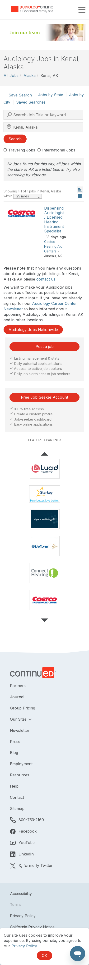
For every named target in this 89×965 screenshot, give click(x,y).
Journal (17, 696)
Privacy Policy (23, 915)
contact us (45, 279)
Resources (19, 775)
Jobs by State (50, 94)
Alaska (29, 75)
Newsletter (19, 730)
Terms (15, 904)
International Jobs (56, 150)
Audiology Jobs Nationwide (33, 329)
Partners (18, 685)
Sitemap (17, 808)
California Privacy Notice (32, 927)
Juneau (50, 256)
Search (15, 138)
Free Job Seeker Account (44, 397)
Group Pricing (22, 708)
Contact (17, 797)
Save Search (20, 95)
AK (60, 256)
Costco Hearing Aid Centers (53, 246)
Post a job (45, 346)
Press (15, 741)
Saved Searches (31, 102)
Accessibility (21, 893)
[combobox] (27, 196)
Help (14, 786)
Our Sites (19, 719)
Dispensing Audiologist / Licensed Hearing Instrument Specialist (54, 219)
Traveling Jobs (19, 150)
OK (44, 955)
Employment (21, 763)
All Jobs (11, 75)
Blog (14, 752)
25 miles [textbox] (22, 196)
